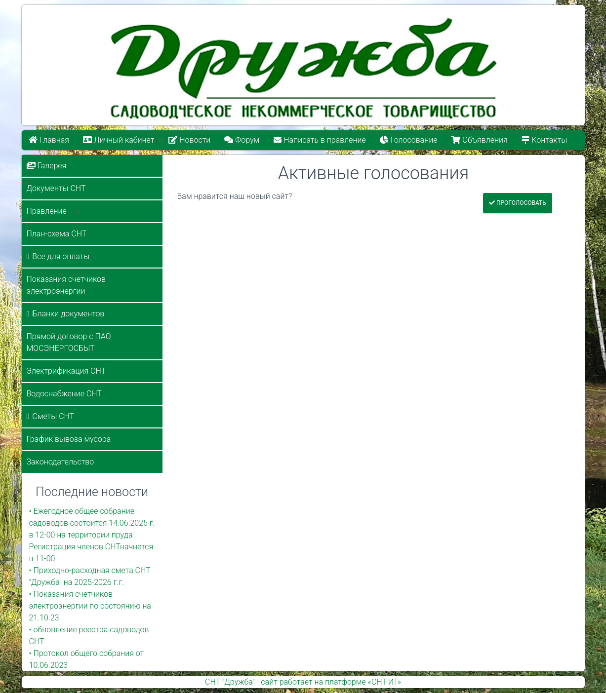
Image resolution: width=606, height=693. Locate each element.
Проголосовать (517, 202)
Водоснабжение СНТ (64, 393)
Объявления (479, 140)
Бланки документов (68, 313)
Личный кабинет (118, 140)
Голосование (408, 140)
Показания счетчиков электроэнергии (66, 285)
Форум (242, 140)
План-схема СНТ (57, 233)
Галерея (47, 165)
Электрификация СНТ (66, 371)
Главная (49, 140)
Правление (47, 211)
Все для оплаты (60, 256)
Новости (189, 140)
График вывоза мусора (69, 439)
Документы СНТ (56, 188)
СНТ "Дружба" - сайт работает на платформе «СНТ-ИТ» (303, 682)
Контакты (544, 140)
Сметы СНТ (53, 416)
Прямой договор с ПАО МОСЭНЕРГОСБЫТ (69, 342)
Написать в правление (319, 140)
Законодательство (60, 461)
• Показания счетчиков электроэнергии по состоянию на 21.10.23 (90, 605)
